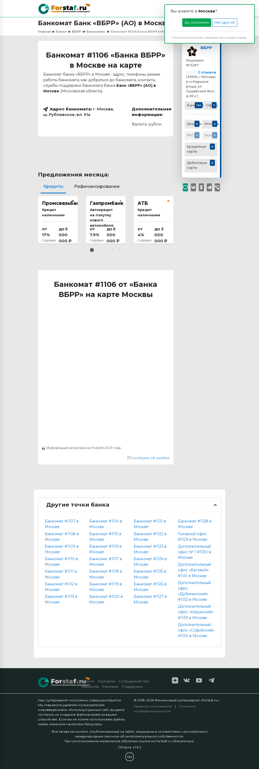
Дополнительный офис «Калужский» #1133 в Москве (196, 612)
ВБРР (207, 48)
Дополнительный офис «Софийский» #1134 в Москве (196, 630)
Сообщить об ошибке (148, 458)
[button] (91, 250)
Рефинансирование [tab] (97, 186)
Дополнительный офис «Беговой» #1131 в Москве (194, 570)
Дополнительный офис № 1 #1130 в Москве (194, 552)
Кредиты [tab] (53, 186)
